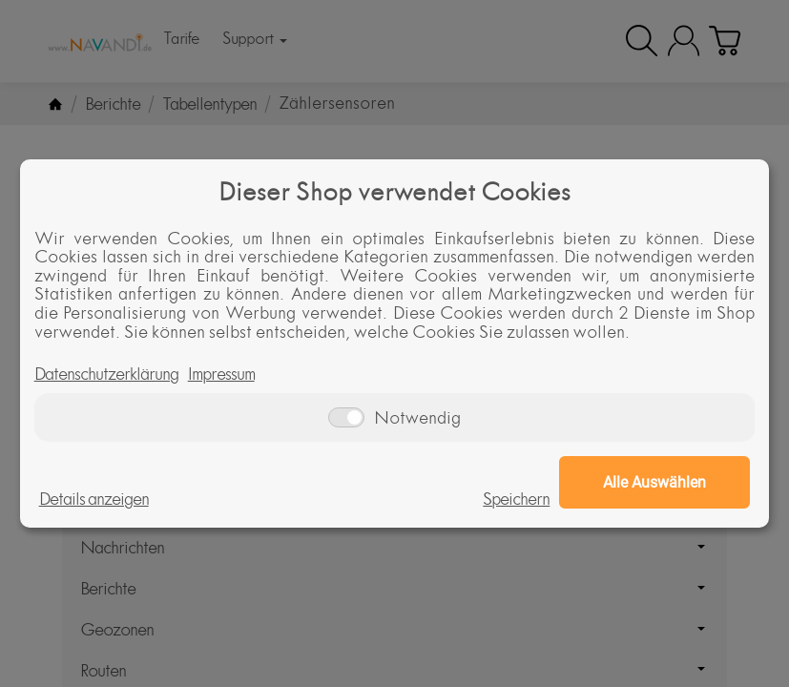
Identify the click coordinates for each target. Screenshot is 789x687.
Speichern (516, 499)
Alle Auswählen (654, 482)
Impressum (221, 374)
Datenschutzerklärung (106, 374)
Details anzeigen (94, 499)
